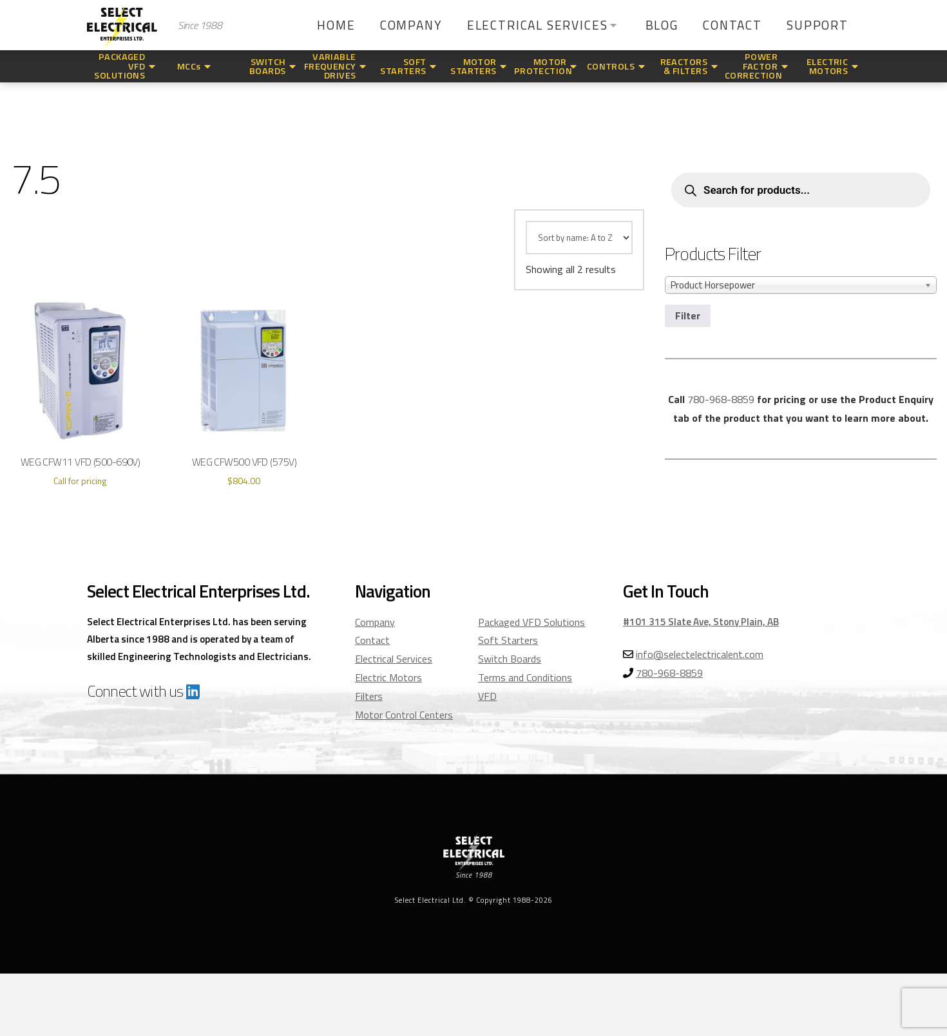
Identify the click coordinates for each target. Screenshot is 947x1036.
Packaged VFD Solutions (531, 622)
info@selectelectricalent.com (699, 654)
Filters (369, 696)
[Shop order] (579, 237)
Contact (372, 640)
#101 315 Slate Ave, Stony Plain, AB (701, 621)
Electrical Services (393, 658)
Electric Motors (388, 677)
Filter (687, 315)
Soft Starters (508, 640)
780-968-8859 (720, 399)
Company (375, 622)
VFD (487, 696)
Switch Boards (509, 658)
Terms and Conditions (525, 677)
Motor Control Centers (404, 714)
